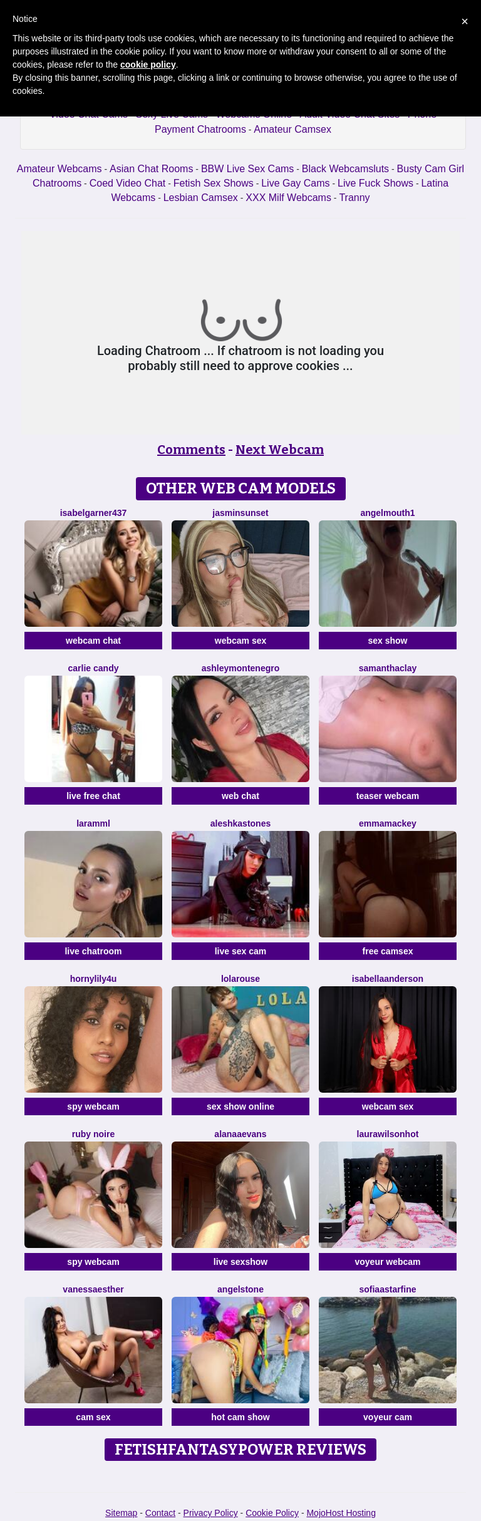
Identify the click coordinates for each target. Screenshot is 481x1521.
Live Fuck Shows (375, 183)
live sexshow (240, 1262)
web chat (240, 796)
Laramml (93, 823)
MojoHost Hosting (341, 1513)
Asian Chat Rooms (151, 168)
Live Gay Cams (295, 183)
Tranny (354, 197)
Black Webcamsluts (345, 168)
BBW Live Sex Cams (247, 168)
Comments (191, 449)
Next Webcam (279, 449)
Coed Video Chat (128, 183)
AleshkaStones (240, 823)
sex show (387, 641)
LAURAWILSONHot (388, 1134)
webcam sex (241, 641)
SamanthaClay (388, 668)
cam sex (93, 1417)
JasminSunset (240, 513)
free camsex (388, 951)
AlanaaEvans (240, 1134)
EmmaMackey (387, 823)
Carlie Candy (93, 668)
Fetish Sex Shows (213, 183)
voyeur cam (387, 1417)
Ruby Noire (93, 1134)
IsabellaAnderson (387, 979)
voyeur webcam (387, 1262)
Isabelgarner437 (93, 513)
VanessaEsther (93, 1289)
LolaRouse (240, 979)
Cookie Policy (272, 1513)
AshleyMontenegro (240, 668)
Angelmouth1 (387, 513)
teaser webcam (387, 796)
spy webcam (93, 1106)
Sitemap (121, 1513)
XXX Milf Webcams (288, 197)
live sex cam (241, 951)
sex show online (240, 1106)
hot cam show (240, 1417)
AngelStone (240, 1289)
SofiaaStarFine (387, 1289)
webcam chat (93, 641)
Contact (160, 1513)
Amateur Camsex (292, 129)
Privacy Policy (211, 1513)
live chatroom (93, 951)
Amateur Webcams (59, 168)
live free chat (93, 796)
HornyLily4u (93, 979)
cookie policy (148, 64)
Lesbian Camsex (200, 197)
